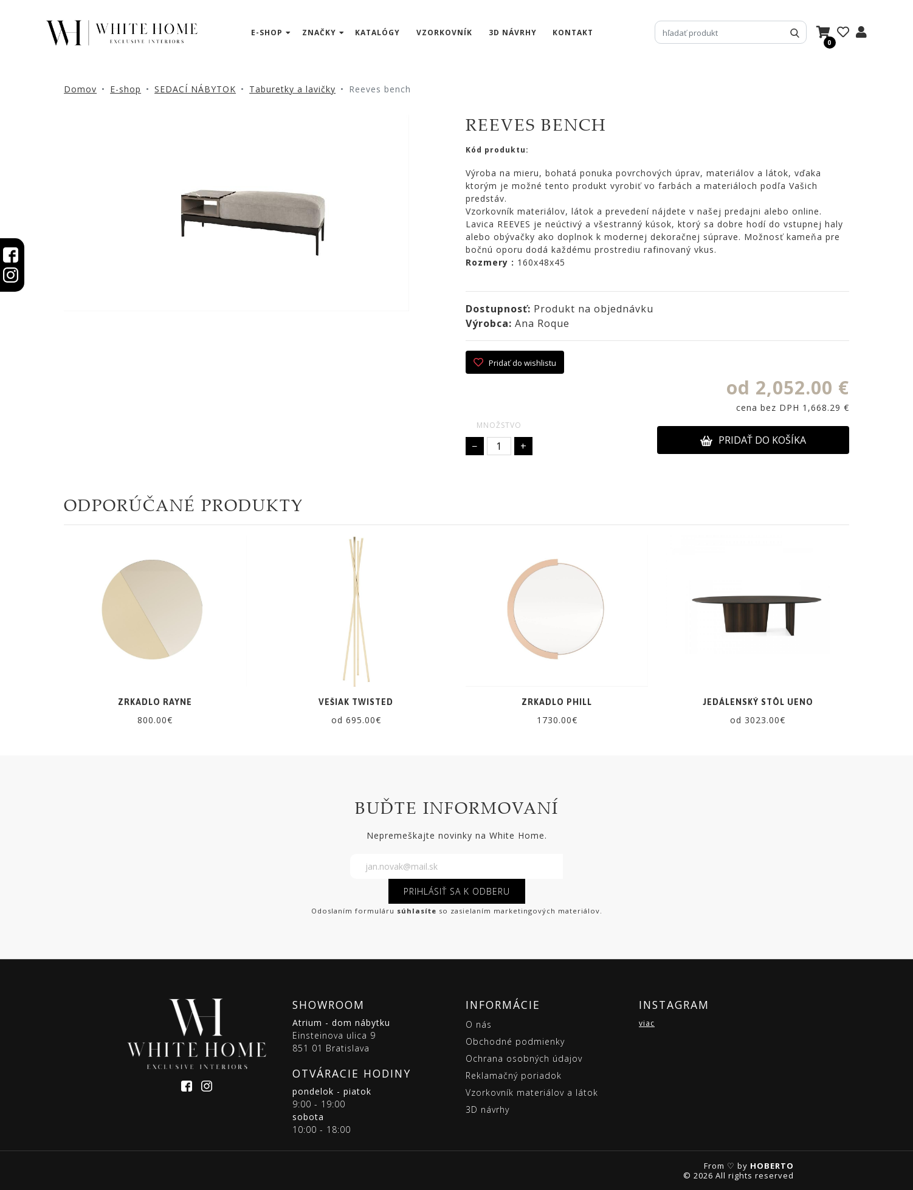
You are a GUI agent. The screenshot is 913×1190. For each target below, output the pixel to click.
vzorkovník (444, 32)
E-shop (125, 89)
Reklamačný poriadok (514, 1075)
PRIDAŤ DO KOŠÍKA (753, 440)
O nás (479, 1024)
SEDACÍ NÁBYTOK (195, 89)
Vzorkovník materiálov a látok (532, 1092)
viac (647, 1023)
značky (319, 32)
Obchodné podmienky (515, 1041)
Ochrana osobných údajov (524, 1058)
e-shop (267, 32)
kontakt (573, 32)
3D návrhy (513, 32)
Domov (80, 89)
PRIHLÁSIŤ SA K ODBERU (457, 891)
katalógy (377, 32)
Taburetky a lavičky (292, 89)
